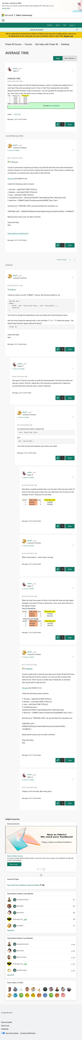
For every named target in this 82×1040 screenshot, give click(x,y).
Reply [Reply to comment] (70, 245)
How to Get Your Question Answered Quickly (23, 885)
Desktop (65, 44)
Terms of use (5, 1025)
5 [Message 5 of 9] (28, 521)
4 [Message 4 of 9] (23, 453)
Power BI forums (13, 44)
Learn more (6, 8)
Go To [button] (72, 25)
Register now (68, 36)
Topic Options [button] (69, 58)
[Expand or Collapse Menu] (3, 20)
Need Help (17, 114)
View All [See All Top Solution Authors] (10, 930)
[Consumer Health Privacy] (27, 1033)
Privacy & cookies (6, 1022)
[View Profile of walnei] (15, 68)
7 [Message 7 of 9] (28, 632)
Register (49, 25)
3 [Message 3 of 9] (18, 393)
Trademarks (4, 1029)
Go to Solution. (54, 106)
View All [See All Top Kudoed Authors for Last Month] (10, 975)
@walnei (15, 162)
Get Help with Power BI (46, 44)
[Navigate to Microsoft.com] (7, 15)
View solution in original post (18, 233)
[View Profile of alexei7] (15, 145)
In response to (13, 150)
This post (11, 178)
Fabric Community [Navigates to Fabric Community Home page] (24, 15)
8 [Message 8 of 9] (28, 755)
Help (64, 25)
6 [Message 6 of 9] (28, 564)
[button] (58, 58)
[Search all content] (54, 30)
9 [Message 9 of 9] (28, 798)
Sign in (58, 25)
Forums (28, 44)
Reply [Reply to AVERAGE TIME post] (70, 124)
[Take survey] (14, 864)
